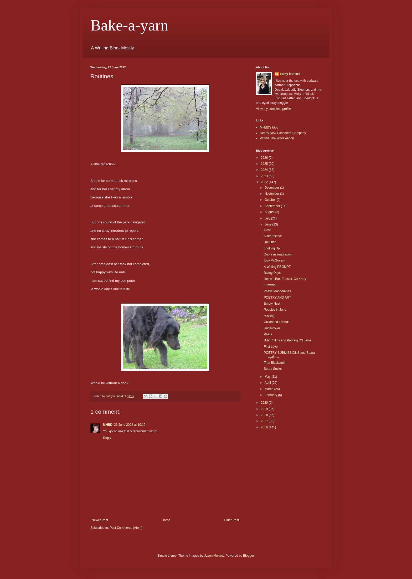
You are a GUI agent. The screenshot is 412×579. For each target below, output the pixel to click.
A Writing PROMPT (277, 267)
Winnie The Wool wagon (277, 138)
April (268, 383)
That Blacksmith (275, 363)
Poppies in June (275, 309)
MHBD (107, 425)
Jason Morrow (214, 555)
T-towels (270, 285)
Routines (270, 242)
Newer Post (100, 520)
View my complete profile (273, 109)
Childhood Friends (276, 322)
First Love (271, 347)
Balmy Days (272, 273)
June (268, 224)
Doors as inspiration (278, 254)
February (271, 395)
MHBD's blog (269, 127)
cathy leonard (290, 74)
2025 (265, 164)
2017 (265, 421)
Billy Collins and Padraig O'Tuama (287, 340)
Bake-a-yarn (129, 25)
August (270, 212)
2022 (265, 182)
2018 (265, 415)
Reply (107, 438)
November (272, 194)
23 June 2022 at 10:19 (129, 425)
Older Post (231, 520)
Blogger (248, 555)
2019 (265, 409)
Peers (268, 334)
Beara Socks (273, 369)
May (268, 376)
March (269, 389)
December (272, 187)
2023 (265, 176)
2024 (265, 170)
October (271, 200)
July (268, 218)
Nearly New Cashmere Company (283, 133)
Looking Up (272, 248)
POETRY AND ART (277, 297)
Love (267, 230)
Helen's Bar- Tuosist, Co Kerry (285, 279)
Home (166, 520)
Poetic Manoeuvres (277, 291)
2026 (265, 158)
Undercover (272, 328)
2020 (265, 402)
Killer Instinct (273, 236)
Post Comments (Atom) (126, 528)
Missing (269, 316)
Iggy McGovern (274, 260)
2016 (265, 427)
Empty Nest (272, 303)
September (273, 206)
